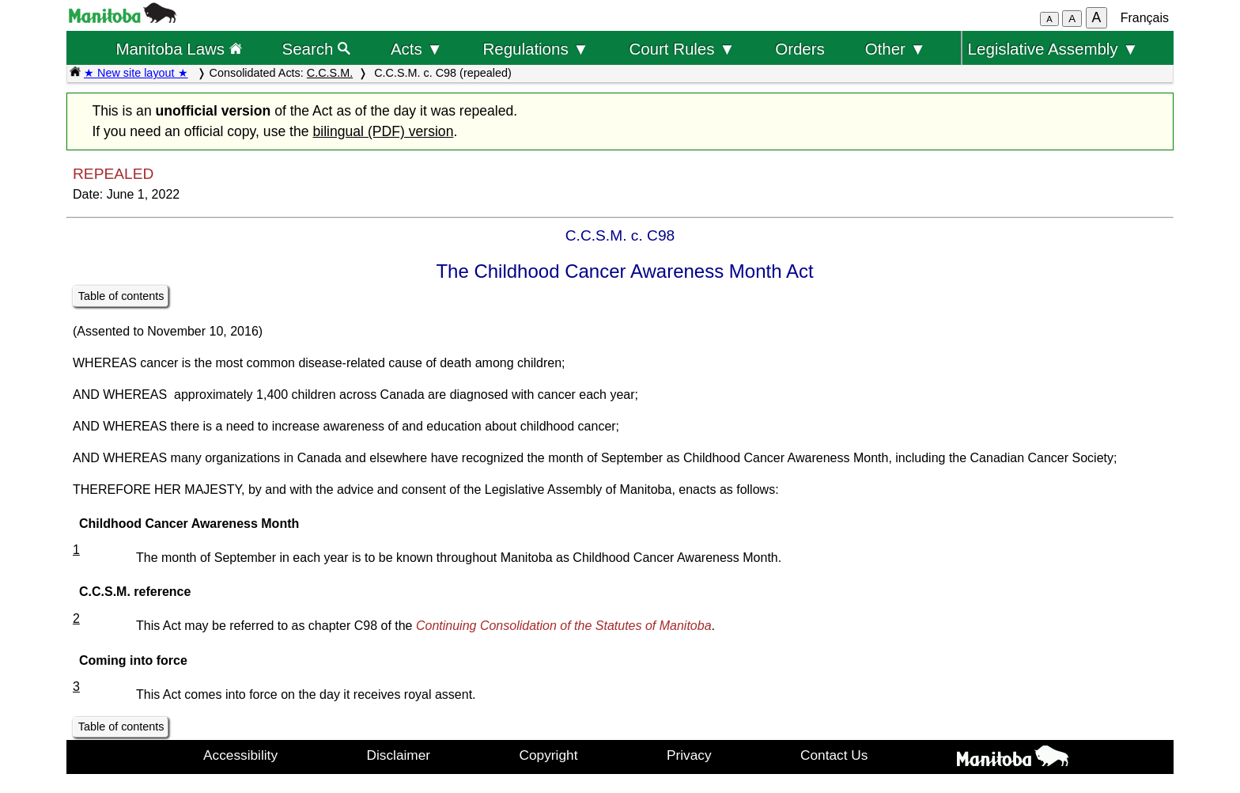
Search (316, 49)
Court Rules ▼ (682, 49)
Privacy (689, 755)
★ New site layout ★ (136, 72)
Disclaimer (399, 755)
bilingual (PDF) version (382, 131)
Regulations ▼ (536, 49)
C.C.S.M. (330, 72)
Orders (800, 49)
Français (1145, 18)
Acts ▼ (417, 49)
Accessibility (240, 755)
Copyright (549, 755)
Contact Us (834, 755)
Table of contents (121, 296)
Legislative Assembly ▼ (1053, 49)
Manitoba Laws (178, 49)
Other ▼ (895, 49)
